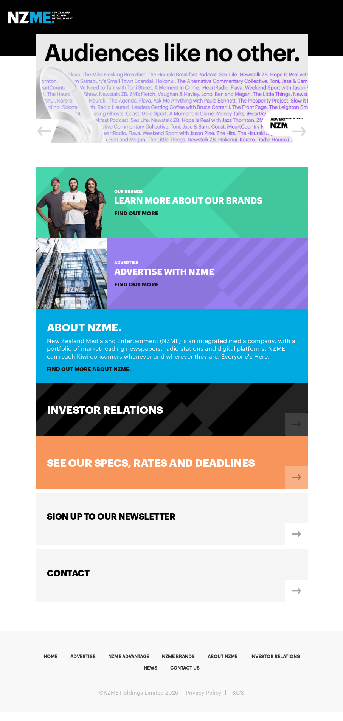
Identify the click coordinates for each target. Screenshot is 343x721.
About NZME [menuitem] (222, 656)
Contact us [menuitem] (185, 667)
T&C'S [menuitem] (237, 692)
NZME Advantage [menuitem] (128, 656)
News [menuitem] (150, 667)
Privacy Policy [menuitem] (204, 692)
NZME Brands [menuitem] (178, 656)
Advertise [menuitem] (82, 656)
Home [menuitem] (50, 656)
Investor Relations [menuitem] (275, 656)
